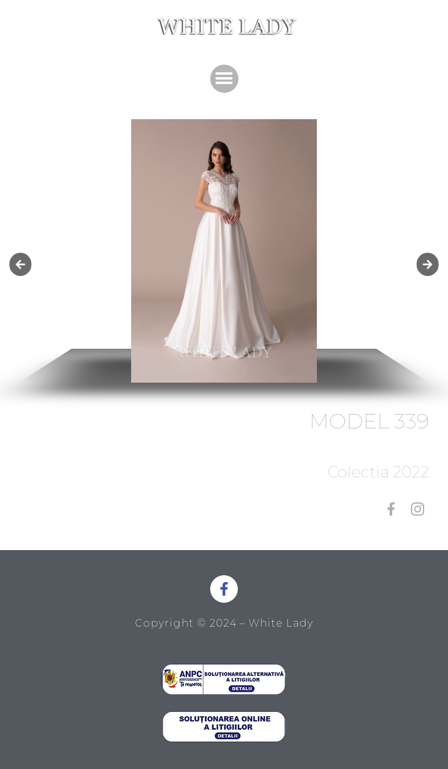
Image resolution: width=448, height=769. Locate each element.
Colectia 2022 (378, 471)
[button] (224, 79)
